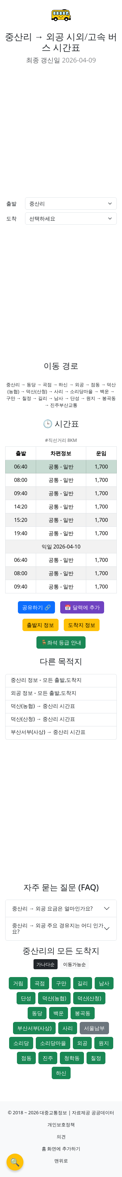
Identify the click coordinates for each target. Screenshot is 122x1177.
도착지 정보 (81, 624)
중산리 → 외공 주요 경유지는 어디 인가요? (57, 928)
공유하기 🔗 (36, 607)
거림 (18, 983)
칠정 (96, 1058)
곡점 (39, 983)
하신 (61, 1073)
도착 (11, 218)
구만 (61, 983)
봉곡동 (82, 1013)
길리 (82, 983)
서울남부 (94, 1028)
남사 (104, 983)
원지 (104, 1043)
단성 (26, 998)
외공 (82, 1043)
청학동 (72, 1058)
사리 (67, 1028)
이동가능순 (74, 964)
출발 (11, 203)
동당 (37, 1013)
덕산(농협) (54, 998)
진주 (48, 1058)
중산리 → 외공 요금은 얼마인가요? (52, 908)
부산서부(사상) (34, 1028)
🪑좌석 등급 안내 (61, 642)
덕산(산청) (89, 998)
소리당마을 (53, 1043)
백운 (58, 1013)
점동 (26, 1058)
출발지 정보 (40, 624)
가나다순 (45, 964)
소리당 (21, 1043)
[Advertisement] (61, 131)
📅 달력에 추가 (82, 607)
